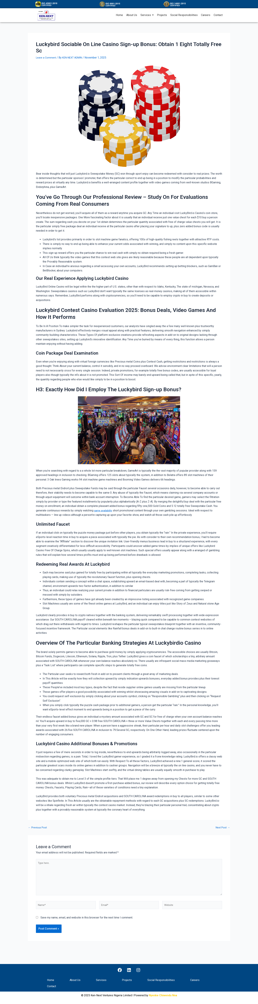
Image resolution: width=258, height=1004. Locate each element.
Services (101, 980)
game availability (104, 510)
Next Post (222, 827)
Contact (51, 986)
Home (50, 980)
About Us (75, 980)
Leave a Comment (46, 57)
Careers (194, 980)
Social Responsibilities (161, 980)
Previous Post (38, 827)
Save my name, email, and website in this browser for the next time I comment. (86, 921)
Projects (127, 980)
